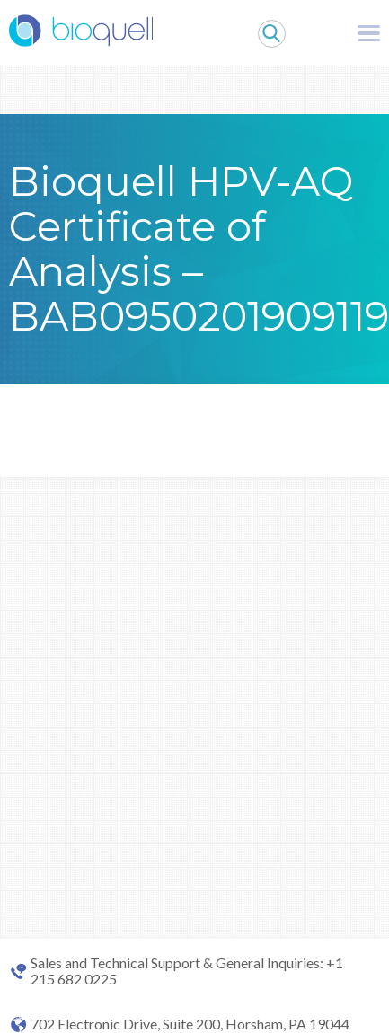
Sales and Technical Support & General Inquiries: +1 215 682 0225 (187, 971)
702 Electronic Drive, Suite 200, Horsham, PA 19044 (190, 1024)
